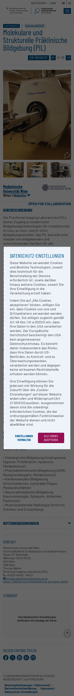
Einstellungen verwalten (24, 438)
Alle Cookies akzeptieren (51, 438)
